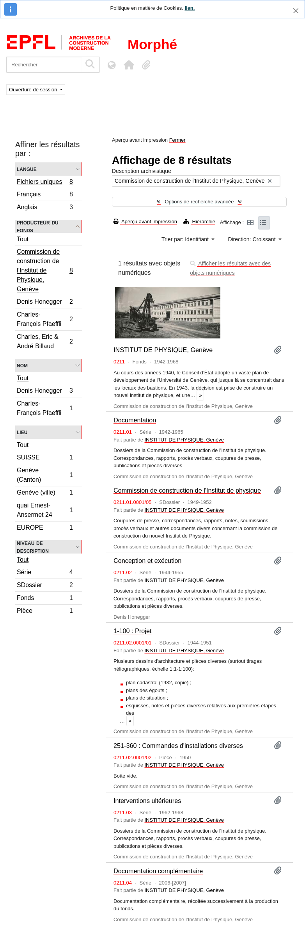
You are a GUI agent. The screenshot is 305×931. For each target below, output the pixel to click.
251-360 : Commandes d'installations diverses (178, 745)
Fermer (177, 140)
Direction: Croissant (252, 239)
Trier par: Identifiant (185, 239)
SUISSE (44, 458)
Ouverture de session (34, 90)
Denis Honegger (44, 302)
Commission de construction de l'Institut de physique (187, 490)
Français (44, 195)
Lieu (22, 432)
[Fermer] (296, 10)
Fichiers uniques (44, 182)
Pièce (44, 611)
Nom (22, 365)
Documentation (134, 420)
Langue (27, 169)
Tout (22, 239)
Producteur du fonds (38, 226)
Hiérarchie (199, 221)
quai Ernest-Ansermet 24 (44, 510)
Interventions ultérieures (147, 800)
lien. (189, 8)
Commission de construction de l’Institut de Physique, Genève (44, 270)
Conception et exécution (147, 560)
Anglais (44, 208)
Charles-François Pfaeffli (44, 319)
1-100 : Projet (132, 630)
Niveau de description (33, 547)
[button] (128, 65)
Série (44, 573)
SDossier (44, 586)
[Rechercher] (44, 65)
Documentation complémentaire (158, 870)
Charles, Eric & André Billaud (44, 341)
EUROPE (44, 528)
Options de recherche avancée (199, 202)
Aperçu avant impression (145, 221)
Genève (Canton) (44, 475)
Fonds (44, 599)
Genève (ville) (44, 493)
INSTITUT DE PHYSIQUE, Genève (163, 349)
